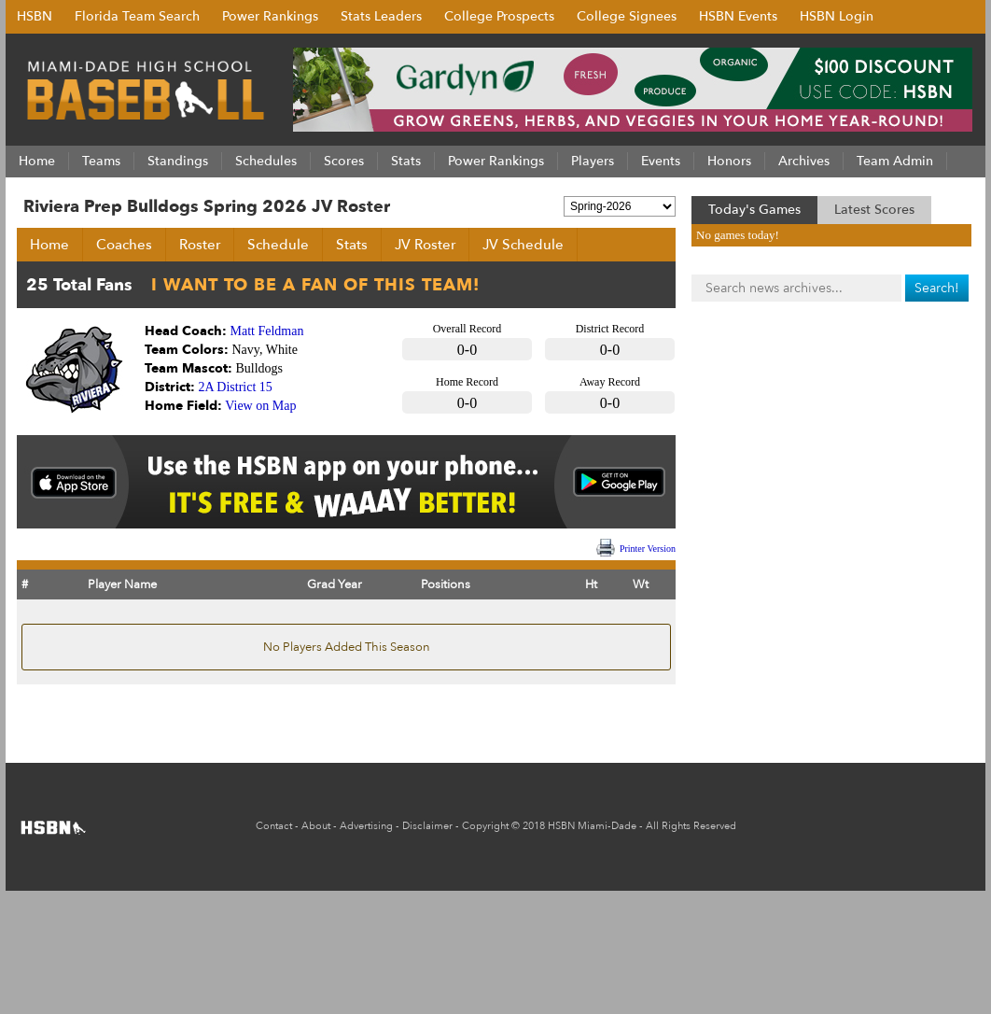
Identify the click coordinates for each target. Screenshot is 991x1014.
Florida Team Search (137, 16)
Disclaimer (427, 826)
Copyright (485, 826)
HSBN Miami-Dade (592, 826)
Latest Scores (874, 209)
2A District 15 (235, 387)
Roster (199, 244)
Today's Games (754, 209)
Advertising (366, 826)
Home (49, 244)
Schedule (278, 244)
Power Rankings (270, 16)
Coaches (124, 244)
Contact (274, 826)
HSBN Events (738, 16)
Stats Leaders (381, 16)
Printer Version (648, 548)
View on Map (260, 406)
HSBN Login (836, 16)
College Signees (627, 16)
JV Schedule (523, 244)
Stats (352, 244)
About (315, 826)
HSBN (34, 16)
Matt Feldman (267, 331)
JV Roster (425, 244)
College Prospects (499, 16)
